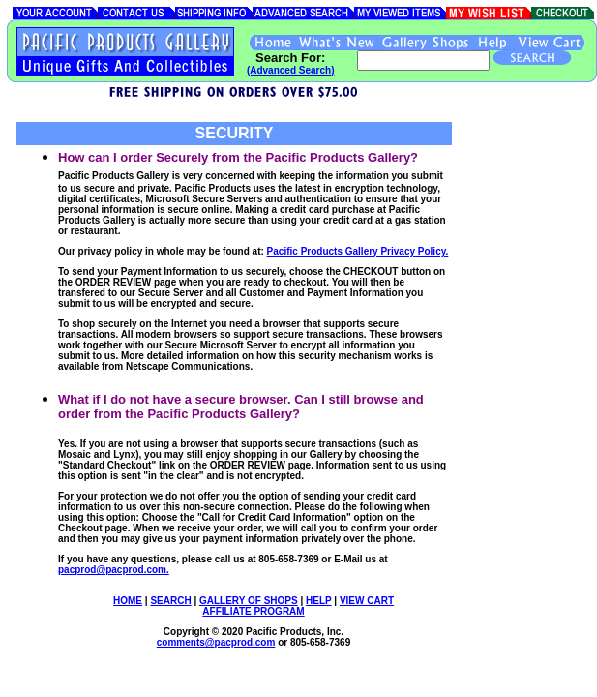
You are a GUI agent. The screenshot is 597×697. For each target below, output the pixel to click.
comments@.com (216, 642)
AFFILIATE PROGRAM (253, 611)
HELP (319, 600)
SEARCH (170, 600)
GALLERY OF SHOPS (248, 600)
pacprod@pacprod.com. (113, 569)
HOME (127, 600)
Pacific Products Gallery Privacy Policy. (358, 251)
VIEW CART (367, 600)
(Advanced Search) (291, 70)
